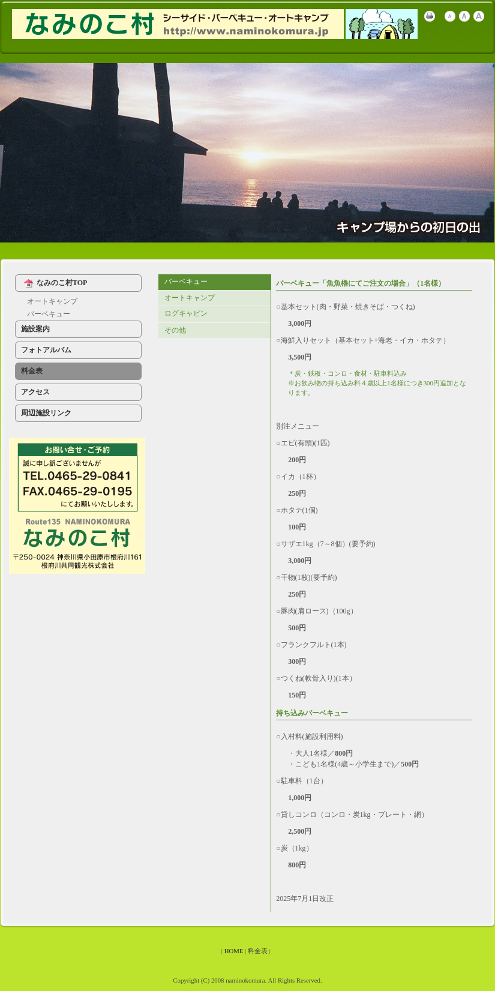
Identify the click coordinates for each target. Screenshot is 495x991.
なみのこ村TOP (54, 283)
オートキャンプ (52, 301)
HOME (234, 950)
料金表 (32, 371)
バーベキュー (48, 314)
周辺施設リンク (46, 413)
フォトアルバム (46, 350)
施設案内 (35, 329)
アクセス (35, 392)
